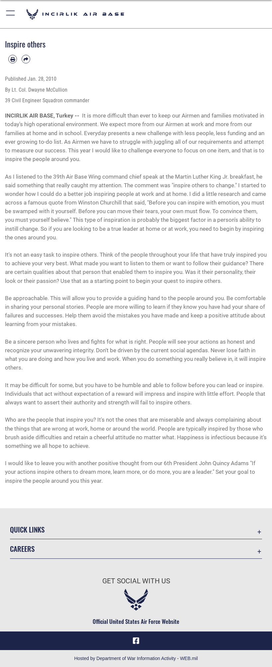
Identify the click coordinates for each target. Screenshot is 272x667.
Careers (22, 548)
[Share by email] (26, 59)
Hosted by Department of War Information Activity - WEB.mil (136, 658)
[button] (11, 14)
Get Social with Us (136, 581)
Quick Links (27, 529)
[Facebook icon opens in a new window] (136, 641)
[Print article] (12, 59)
